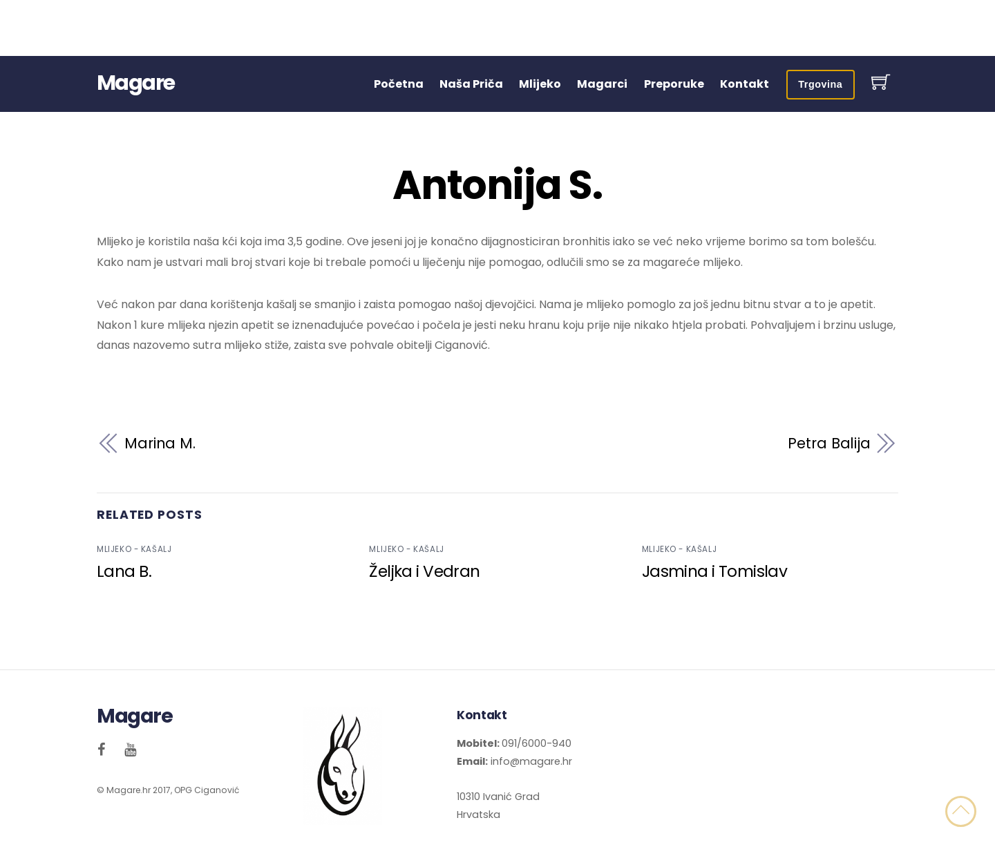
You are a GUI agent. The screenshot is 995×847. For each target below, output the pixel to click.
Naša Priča (471, 84)
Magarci (602, 84)
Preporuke (674, 84)
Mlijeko (540, 84)
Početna (399, 84)
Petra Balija (829, 443)
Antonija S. (497, 185)
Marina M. (160, 443)
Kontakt (744, 84)
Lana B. (124, 571)
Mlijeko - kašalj (134, 549)
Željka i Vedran (424, 571)
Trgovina (820, 84)
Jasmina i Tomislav (715, 571)
